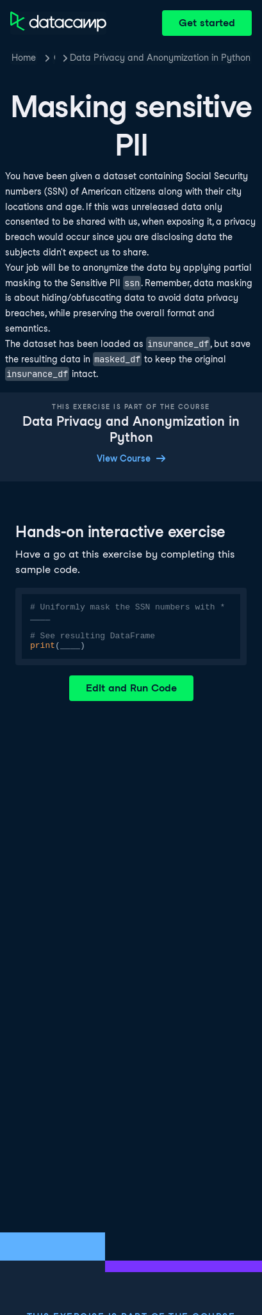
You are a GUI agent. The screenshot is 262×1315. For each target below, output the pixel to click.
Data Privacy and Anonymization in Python (160, 57)
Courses (54, 57)
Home (24, 57)
